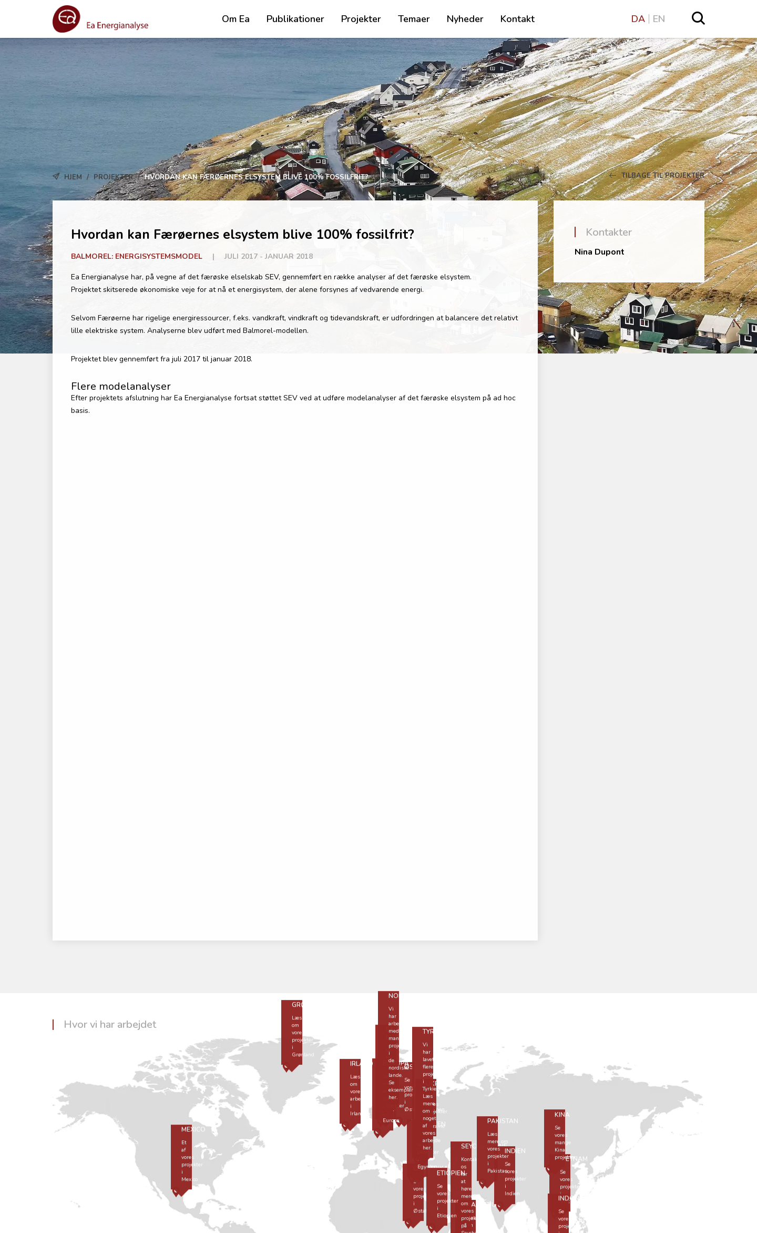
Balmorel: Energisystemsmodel (136, 256)
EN (659, 19)
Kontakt (517, 19)
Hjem (73, 177)
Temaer (414, 19)
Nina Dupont (600, 252)
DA (638, 19)
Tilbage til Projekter (656, 175)
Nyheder (465, 19)
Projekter (361, 19)
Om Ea (236, 19)
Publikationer (295, 19)
